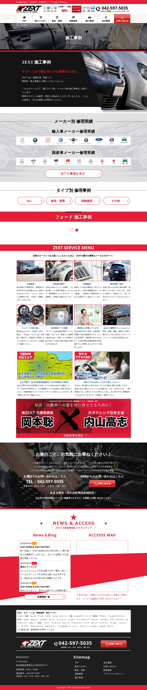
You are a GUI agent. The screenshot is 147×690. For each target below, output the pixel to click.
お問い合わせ (109, 666)
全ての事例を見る (73, 173)
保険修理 (73, 20)
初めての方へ (40, 20)
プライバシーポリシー (113, 673)
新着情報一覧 (43, 596)
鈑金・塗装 (57, 20)
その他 (115, 201)
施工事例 (89, 20)
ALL (29, 201)
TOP (24, 20)
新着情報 (107, 670)
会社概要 (106, 20)
